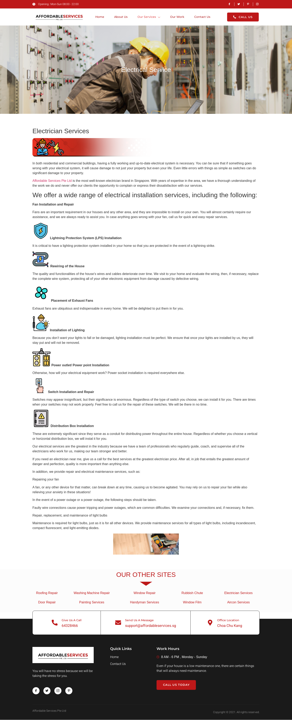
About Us (120, 17)
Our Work (177, 17)
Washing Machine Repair (92, 593)
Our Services (148, 17)
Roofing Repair (47, 593)
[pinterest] (69, 690)
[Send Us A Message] (118, 623)
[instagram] (58, 690)
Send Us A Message (139, 620)
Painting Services (91, 602)
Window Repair (145, 593)
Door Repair (47, 602)
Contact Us (202, 17)
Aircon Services (238, 602)
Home (99, 17)
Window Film (192, 602)
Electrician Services (238, 593)
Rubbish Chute (192, 593)
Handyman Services (144, 602)
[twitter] (46, 690)
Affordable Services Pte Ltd (52, 180)
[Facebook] (36, 690)
